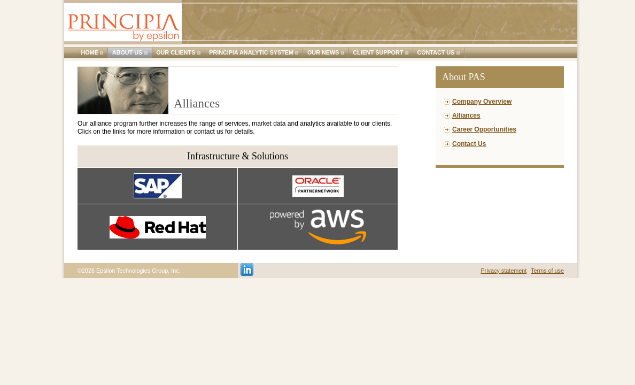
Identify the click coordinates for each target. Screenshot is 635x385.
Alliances (466, 115)
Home (89, 52)
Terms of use (547, 270)
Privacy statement (503, 270)
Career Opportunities (484, 129)
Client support (378, 52)
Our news (323, 52)
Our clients (175, 52)
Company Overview (482, 101)
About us (127, 52)
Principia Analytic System (251, 52)
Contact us (435, 52)
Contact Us (469, 144)
